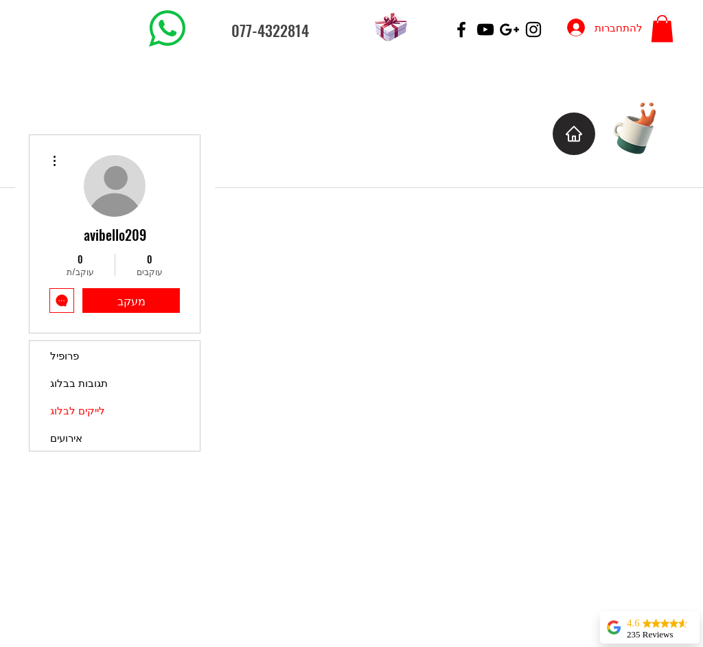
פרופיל (64, 354)
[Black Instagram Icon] (533, 29)
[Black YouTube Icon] (485, 29)
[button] (662, 28)
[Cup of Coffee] (641, 127)
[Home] (574, 134)
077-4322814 (270, 30)
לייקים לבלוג (77, 409)
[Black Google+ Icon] (509, 29)
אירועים (66, 437)
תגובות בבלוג (79, 382)
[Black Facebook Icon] (461, 29)
